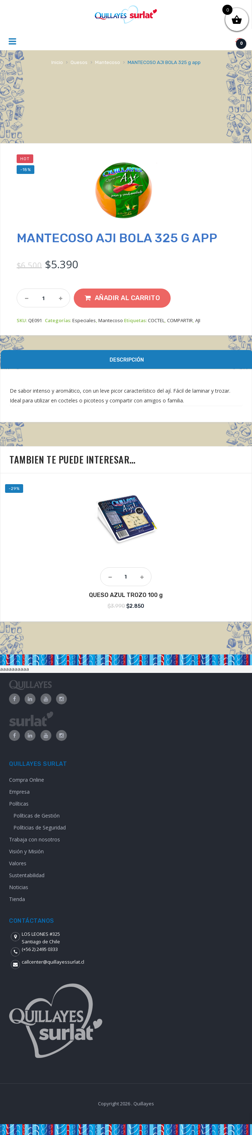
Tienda (17, 899)
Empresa (19, 791)
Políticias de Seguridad (39, 827)
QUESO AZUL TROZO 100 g (126, 595)
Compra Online (26, 779)
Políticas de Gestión (36, 815)
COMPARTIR (180, 320)
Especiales (84, 320)
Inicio (57, 62)
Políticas (19, 803)
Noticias (18, 887)
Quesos (79, 62)
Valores (17, 863)
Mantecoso (107, 62)
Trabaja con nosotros (34, 839)
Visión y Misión (26, 851)
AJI (197, 320)
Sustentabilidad (26, 875)
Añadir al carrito (127, 298)
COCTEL (156, 320)
